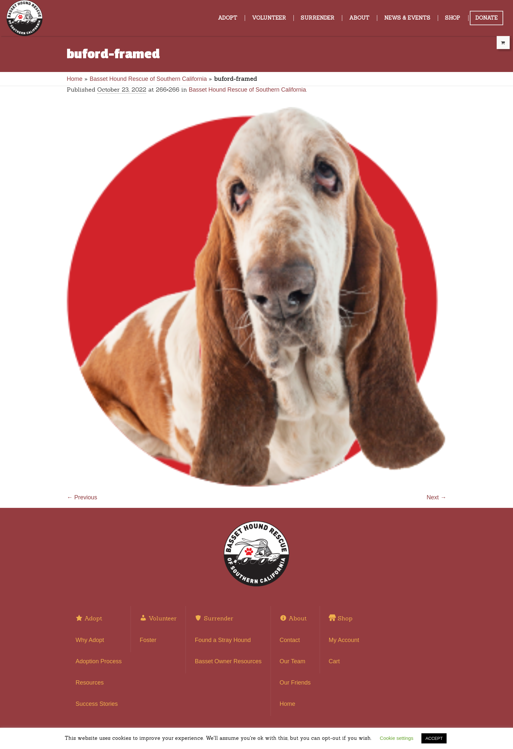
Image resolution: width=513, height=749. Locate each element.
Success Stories (97, 704)
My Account (344, 640)
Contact (290, 640)
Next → (436, 497)
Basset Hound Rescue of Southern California (148, 79)
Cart (334, 661)
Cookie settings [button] (397, 738)
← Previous (82, 497)
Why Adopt (90, 640)
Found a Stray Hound (223, 640)
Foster (148, 640)
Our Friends (295, 682)
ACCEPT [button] (434, 738)
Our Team (293, 661)
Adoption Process (99, 661)
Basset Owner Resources (228, 661)
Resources (90, 682)
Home (74, 79)
